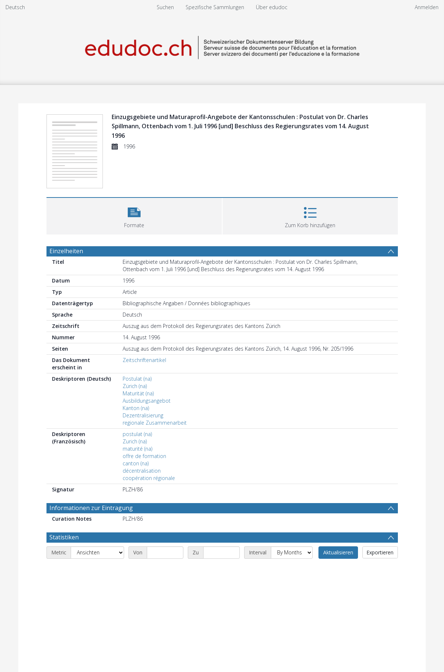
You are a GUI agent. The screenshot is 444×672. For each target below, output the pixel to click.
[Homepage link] (222, 46)
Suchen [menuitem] (165, 7)
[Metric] (97, 552)
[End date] (221, 552)
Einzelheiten (66, 251)
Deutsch (15, 7)
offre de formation (144, 456)
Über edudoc (271, 7)
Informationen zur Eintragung (91, 508)
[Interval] (292, 552)
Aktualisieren (338, 552)
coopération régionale (149, 478)
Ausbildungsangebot (147, 400)
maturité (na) (137, 448)
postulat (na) (137, 434)
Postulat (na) (137, 378)
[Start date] (165, 552)
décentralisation (142, 470)
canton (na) (136, 463)
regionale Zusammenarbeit (155, 422)
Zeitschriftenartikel (144, 360)
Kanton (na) (136, 408)
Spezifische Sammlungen (215, 7)
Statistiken (64, 537)
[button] (134, 215)
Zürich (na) (135, 386)
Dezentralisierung (143, 415)
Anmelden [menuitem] (427, 7)
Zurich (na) (135, 441)
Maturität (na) (138, 393)
